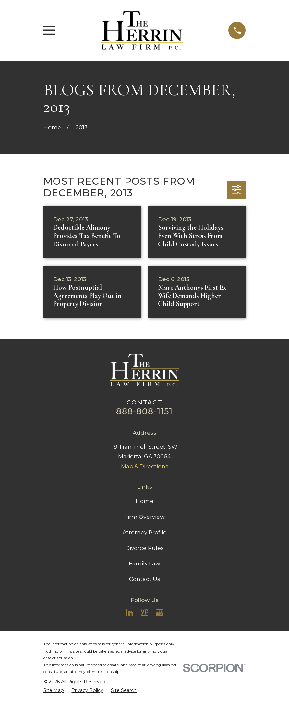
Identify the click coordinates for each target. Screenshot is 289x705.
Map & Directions (144, 466)
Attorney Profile (145, 532)
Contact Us (144, 579)
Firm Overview (144, 517)
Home (144, 501)
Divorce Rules (144, 548)
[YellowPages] (145, 613)
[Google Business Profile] (159, 613)
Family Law (144, 563)
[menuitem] (53, 690)
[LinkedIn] (129, 613)
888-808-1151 (144, 411)
